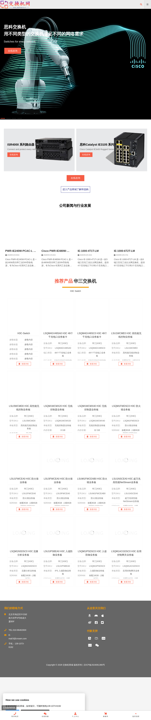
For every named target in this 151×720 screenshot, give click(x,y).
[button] (3, 118)
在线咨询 (12, 51)
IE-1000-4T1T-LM (88, 293)
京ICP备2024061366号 (94, 707)
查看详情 (24, 407)
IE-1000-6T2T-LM (124, 293)
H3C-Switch (24, 376)
